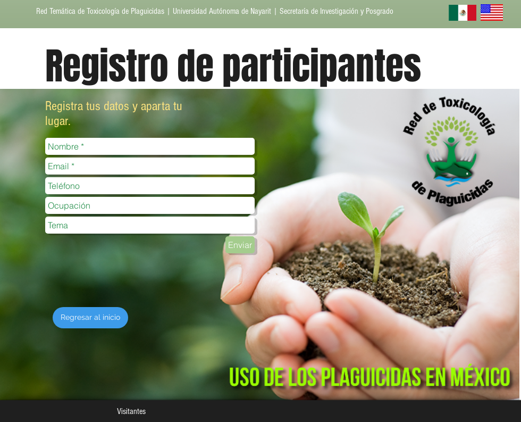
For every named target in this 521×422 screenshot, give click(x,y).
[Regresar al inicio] (90, 317)
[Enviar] (240, 244)
